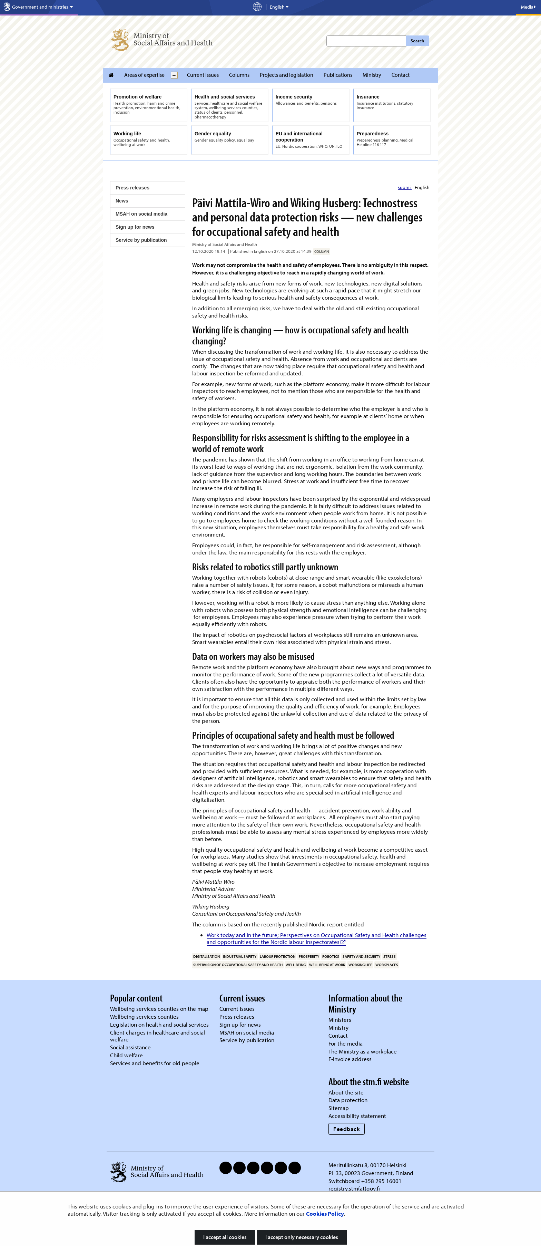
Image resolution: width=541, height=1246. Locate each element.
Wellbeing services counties (144, 1016)
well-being (296, 964)
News (122, 201)
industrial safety (239, 956)
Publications (338, 74)
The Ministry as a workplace (362, 1051)
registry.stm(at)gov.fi (354, 1188)
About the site (346, 1092)
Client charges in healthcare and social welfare (157, 1036)
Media (528, 7)
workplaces (386, 964)
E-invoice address (350, 1058)
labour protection (277, 956)
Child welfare (126, 1055)
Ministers (339, 1019)
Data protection (347, 1099)
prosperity (309, 956)
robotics (330, 956)
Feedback (346, 1128)
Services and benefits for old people (154, 1063)
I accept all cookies (225, 1237)
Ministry (372, 74)
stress (389, 956)
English (422, 187)
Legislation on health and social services (159, 1024)
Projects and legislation (286, 74)
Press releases (132, 187)
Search (417, 40)
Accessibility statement (357, 1115)
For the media (345, 1043)
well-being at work (327, 964)
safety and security (361, 956)
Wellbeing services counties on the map (159, 1008)
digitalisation (206, 956)
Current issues (203, 74)
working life (360, 964)
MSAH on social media (141, 214)
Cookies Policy (325, 1213)
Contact (401, 74)
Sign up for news (135, 227)
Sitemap (338, 1107)
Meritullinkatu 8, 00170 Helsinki (367, 1165)
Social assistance (130, 1047)
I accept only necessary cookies (301, 1237)
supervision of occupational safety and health (238, 964)
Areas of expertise (144, 74)
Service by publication (141, 240)
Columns (239, 74)
